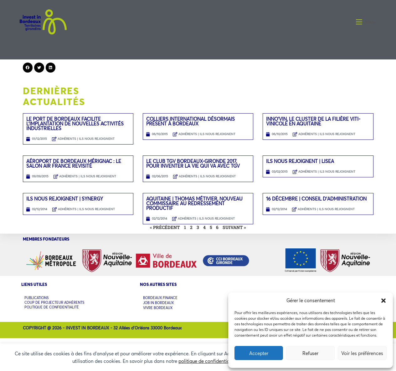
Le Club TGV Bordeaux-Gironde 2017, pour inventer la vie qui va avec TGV (193, 163)
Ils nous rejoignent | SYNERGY (64, 199)
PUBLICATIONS (36, 297)
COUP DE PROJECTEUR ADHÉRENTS (54, 301)
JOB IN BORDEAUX (158, 301)
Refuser (310, 353)
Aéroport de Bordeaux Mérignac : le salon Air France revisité (73, 163)
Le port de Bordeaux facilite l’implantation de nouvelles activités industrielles (75, 123)
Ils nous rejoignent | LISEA (300, 161)
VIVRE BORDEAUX (157, 305)
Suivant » (234, 227)
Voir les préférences (362, 353)
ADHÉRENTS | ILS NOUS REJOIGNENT (86, 139)
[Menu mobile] (366, 22)
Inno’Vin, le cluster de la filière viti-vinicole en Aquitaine (313, 121)
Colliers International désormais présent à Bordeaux (190, 121)
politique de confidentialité (207, 361)
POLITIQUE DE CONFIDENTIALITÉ (51, 305)
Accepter (258, 353)
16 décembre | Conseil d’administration (316, 199)
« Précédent (165, 227)
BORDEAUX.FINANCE (160, 297)
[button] (383, 300)
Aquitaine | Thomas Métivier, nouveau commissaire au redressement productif (194, 203)
